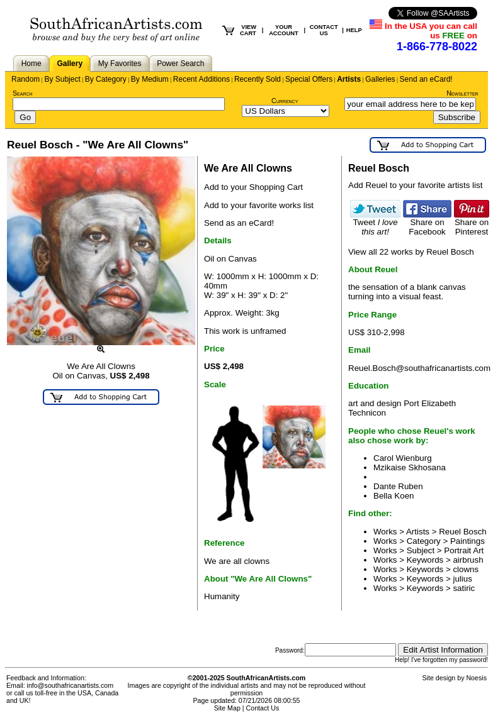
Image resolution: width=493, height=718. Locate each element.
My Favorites (120, 63)
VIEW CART (248, 30)
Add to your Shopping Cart (253, 187)
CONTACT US (324, 30)
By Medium (150, 79)
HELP (354, 30)
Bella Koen (393, 495)
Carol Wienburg (402, 458)
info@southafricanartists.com (70, 685)
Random (25, 79)
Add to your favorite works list (259, 205)
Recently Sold (257, 79)
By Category (106, 79)
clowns (466, 569)
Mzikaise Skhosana (409, 467)
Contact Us (263, 708)
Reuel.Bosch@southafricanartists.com (419, 368)
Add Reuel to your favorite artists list (415, 185)
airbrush (468, 560)
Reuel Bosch (463, 531)
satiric (464, 588)
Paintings (467, 541)
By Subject (62, 79)
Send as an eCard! (239, 223)
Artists (349, 79)
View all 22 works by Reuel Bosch (411, 252)
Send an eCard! (426, 79)
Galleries (380, 79)
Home (31, 63)
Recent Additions (201, 79)
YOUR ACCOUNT (283, 30)
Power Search (180, 63)
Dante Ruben (398, 486)
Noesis (476, 678)
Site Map (227, 708)
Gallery (69, 63)
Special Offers (308, 79)
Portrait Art (464, 550)
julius (462, 578)
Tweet (375, 223)
